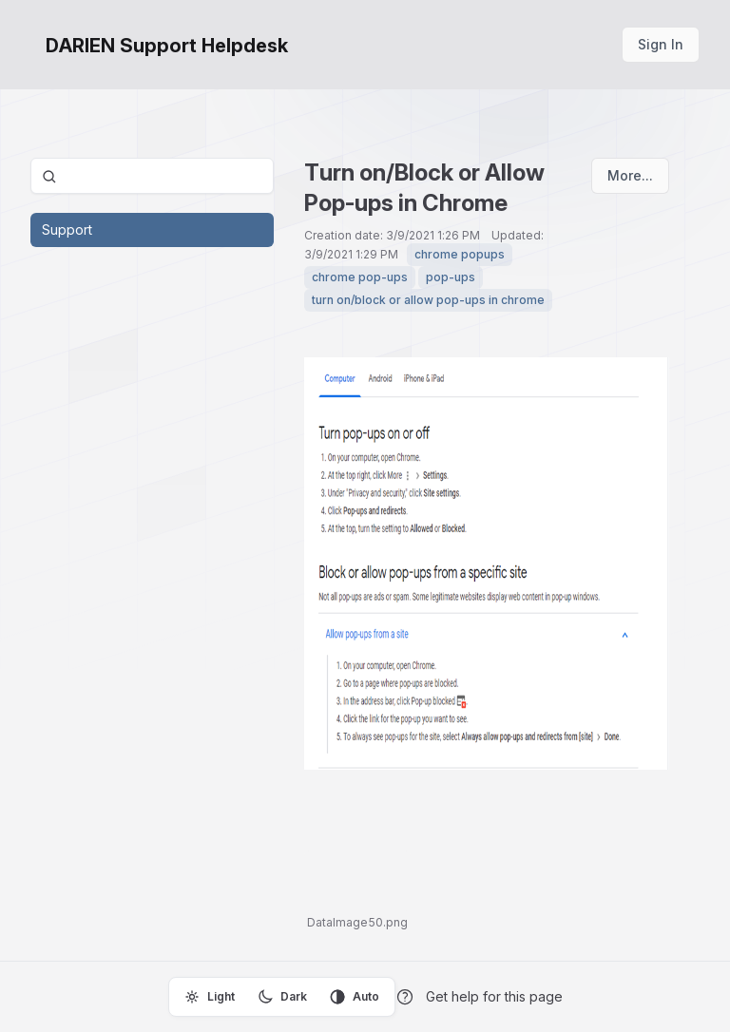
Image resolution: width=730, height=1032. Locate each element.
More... (630, 175)
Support (67, 229)
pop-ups (450, 277)
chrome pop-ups (360, 277)
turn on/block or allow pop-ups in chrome (428, 300)
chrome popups (459, 254)
